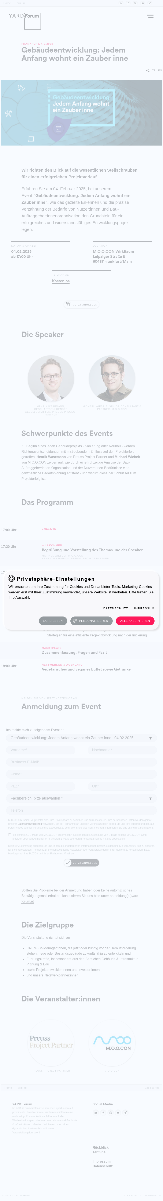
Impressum (144, 608)
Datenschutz (115, 608)
